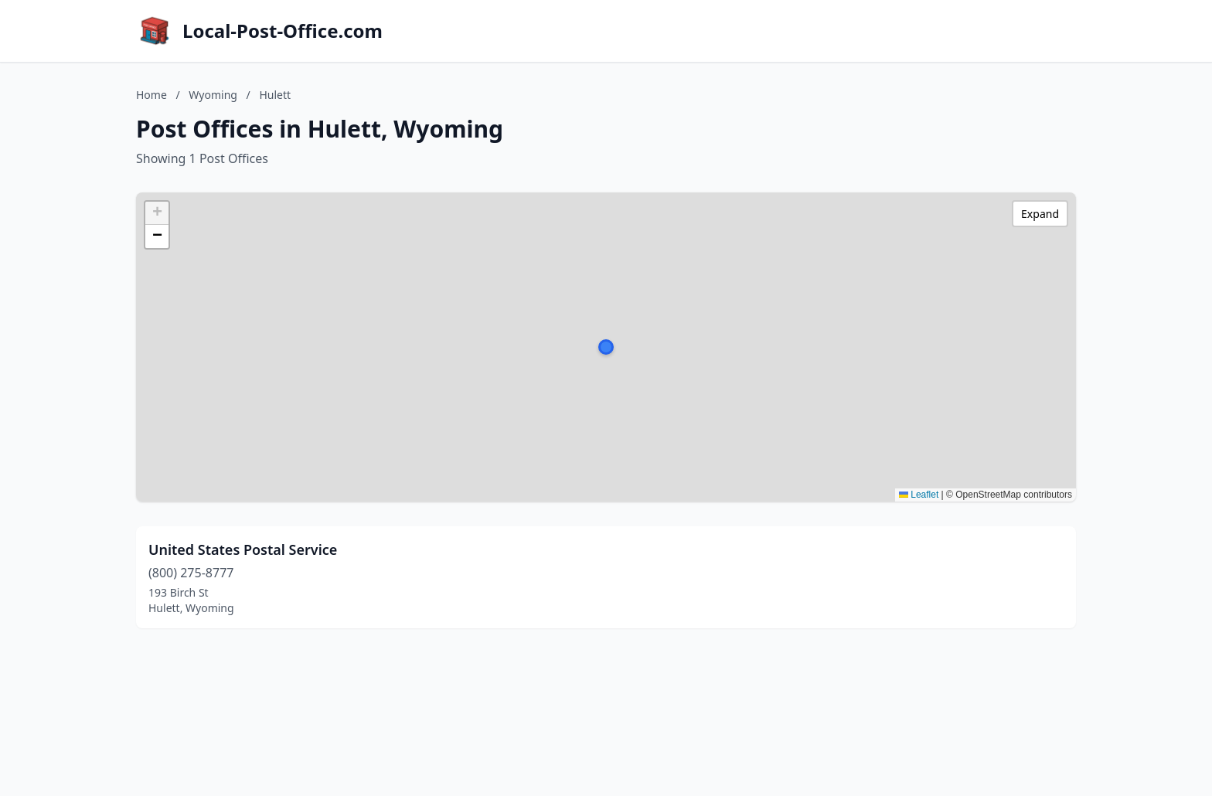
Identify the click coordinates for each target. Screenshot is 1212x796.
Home (151, 94)
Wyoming (213, 94)
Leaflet (918, 494)
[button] (606, 347)
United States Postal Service (242, 549)
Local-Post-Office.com (282, 31)
